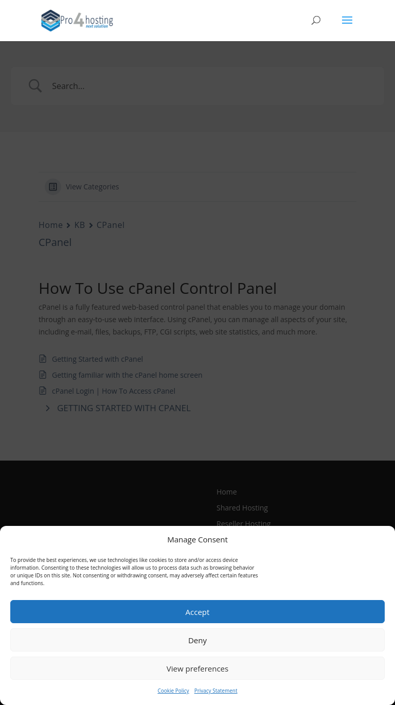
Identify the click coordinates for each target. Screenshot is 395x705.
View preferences (197, 668)
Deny (197, 640)
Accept (198, 612)
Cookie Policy (173, 690)
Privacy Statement (216, 690)
